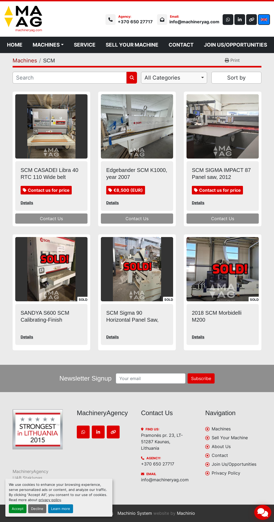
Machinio (186, 513)
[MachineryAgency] (41, 429)
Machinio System (134, 513)
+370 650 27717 (135, 21)
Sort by (236, 77)
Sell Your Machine (132, 45)
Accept (18, 509)
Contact (181, 45)
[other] (251, 19)
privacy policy (50, 500)
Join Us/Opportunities (235, 45)
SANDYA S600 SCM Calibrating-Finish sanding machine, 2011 (48, 320)
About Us (221, 446)
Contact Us (51, 218)
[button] (48, 45)
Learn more (60, 509)
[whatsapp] (228, 19)
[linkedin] (239, 19)
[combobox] (174, 78)
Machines (46, 45)
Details (27, 202)
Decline (37, 509)
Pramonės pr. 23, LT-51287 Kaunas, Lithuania (162, 442)
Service (85, 45)
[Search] (70, 78)
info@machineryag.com (194, 21)
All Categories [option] (162, 77)
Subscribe (201, 378)
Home (14, 45)
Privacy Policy (226, 473)
